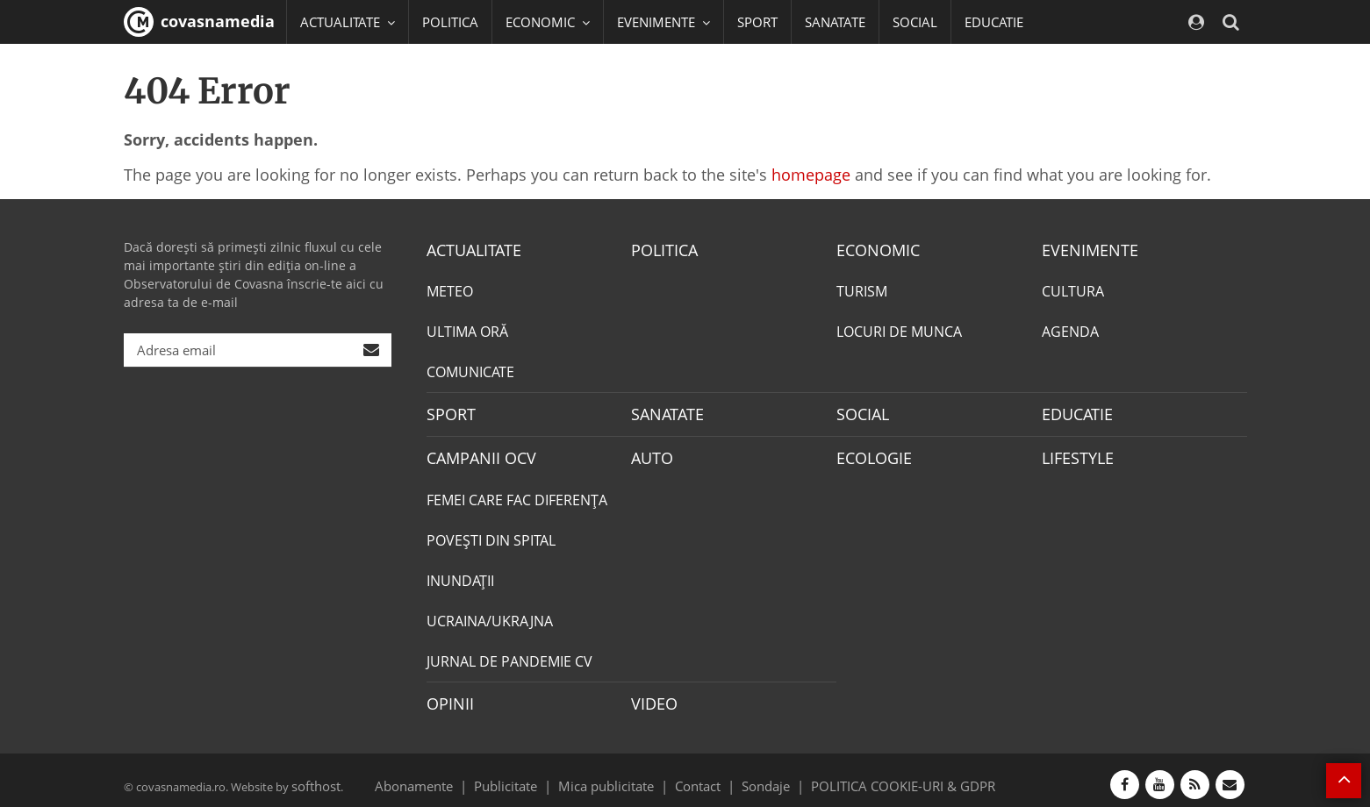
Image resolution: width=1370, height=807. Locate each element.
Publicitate (527, 775)
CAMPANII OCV (475, 452)
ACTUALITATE (469, 249)
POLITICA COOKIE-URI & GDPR (880, 775)
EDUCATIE (994, 22)
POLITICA (450, 22)
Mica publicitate (616, 775)
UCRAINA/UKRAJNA (490, 614)
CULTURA (1073, 289)
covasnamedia (199, 22)
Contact (698, 775)
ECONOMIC (872, 249)
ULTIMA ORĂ (467, 329)
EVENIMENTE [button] (663, 22)
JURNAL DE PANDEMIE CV (509, 654)
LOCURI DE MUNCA (899, 329)
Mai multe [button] (338, 109)
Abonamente (445, 775)
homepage (810, 174)
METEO (450, 289)
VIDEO (651, 695)
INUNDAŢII (460, 573)
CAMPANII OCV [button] (353, 66)
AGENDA (1070, 329)
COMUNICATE (470, 370)
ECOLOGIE (869, 452)
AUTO (650, 452)
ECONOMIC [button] (548, 22)
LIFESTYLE (1074, 452)
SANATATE (835, 22)
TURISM (861, 289)
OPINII (447, 695)
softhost (313, 775)
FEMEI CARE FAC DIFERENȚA (517, 493)
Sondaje (760, 775)
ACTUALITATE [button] (347, 22)
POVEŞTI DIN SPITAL (491, 533)
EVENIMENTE (1084, 249)
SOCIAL (915, 22)
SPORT (757, 22)
